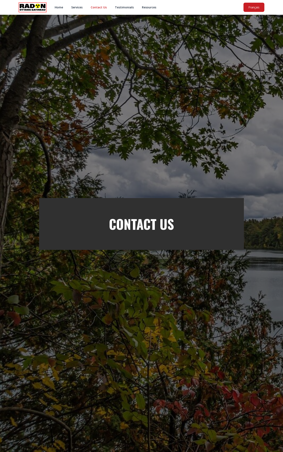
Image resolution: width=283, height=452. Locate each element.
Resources (149, 7)
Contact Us (99, 7)
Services (77, 7)
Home (59, 7)
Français (253, 7)
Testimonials (124, 7)
